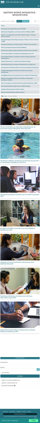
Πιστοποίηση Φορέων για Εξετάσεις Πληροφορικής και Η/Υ (17, 53)
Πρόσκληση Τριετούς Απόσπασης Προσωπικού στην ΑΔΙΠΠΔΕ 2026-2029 (17, 263)
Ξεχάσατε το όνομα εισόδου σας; (9, 383)
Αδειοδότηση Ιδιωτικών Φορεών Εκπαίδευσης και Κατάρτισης (18, 64)
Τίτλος (3, 25)
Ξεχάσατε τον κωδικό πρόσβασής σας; (10, 380)
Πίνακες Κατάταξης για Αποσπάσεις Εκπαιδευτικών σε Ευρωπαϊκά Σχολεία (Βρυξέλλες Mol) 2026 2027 (17, 127)
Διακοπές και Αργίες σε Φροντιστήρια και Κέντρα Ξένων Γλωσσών (19, 50)
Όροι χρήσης (12, 411)
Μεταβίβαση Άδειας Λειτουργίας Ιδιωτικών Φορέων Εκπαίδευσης (19, 75)
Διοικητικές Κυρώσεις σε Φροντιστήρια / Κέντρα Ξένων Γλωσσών (19, 44)
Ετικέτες (24, 411)
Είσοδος (29, 411)
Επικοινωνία (5, 411)
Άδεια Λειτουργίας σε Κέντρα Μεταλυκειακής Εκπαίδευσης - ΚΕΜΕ (19, 83)
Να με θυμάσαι (5, 372)
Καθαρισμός (26, 21)
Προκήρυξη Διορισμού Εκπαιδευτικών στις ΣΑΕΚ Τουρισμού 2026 (19, 195)
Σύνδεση (20, 376)
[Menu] (38, 6)
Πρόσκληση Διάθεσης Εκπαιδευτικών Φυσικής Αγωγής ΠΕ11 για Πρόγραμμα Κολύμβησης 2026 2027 (19, 161)
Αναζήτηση (19, 411)
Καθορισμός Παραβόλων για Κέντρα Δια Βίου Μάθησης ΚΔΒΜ (18, 32)
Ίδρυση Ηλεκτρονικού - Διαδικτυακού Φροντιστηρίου (16, 61)
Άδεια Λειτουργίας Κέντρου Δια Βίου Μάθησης (14, 47)
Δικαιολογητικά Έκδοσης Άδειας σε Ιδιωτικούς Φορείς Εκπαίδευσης (20, 67)
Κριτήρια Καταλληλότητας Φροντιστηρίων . (13, 92)
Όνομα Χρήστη (4, 362)
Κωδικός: (2, 367)
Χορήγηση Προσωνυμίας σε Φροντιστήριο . (13, 89)
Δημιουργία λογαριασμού (8, 385)
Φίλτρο (19, 21)
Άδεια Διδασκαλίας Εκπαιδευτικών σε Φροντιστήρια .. (16, 86)
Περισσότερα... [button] (15, 420)
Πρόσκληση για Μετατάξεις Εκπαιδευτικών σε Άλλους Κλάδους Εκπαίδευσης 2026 (17, 330)
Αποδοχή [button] (33, 420)
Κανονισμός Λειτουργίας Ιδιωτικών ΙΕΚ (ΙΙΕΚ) (13, 29)
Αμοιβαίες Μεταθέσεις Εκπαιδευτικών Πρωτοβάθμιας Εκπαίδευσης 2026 (17, 229)
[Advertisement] (20, 345)
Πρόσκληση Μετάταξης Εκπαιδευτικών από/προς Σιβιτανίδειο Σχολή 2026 (16, 297)
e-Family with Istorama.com (20, 414)
